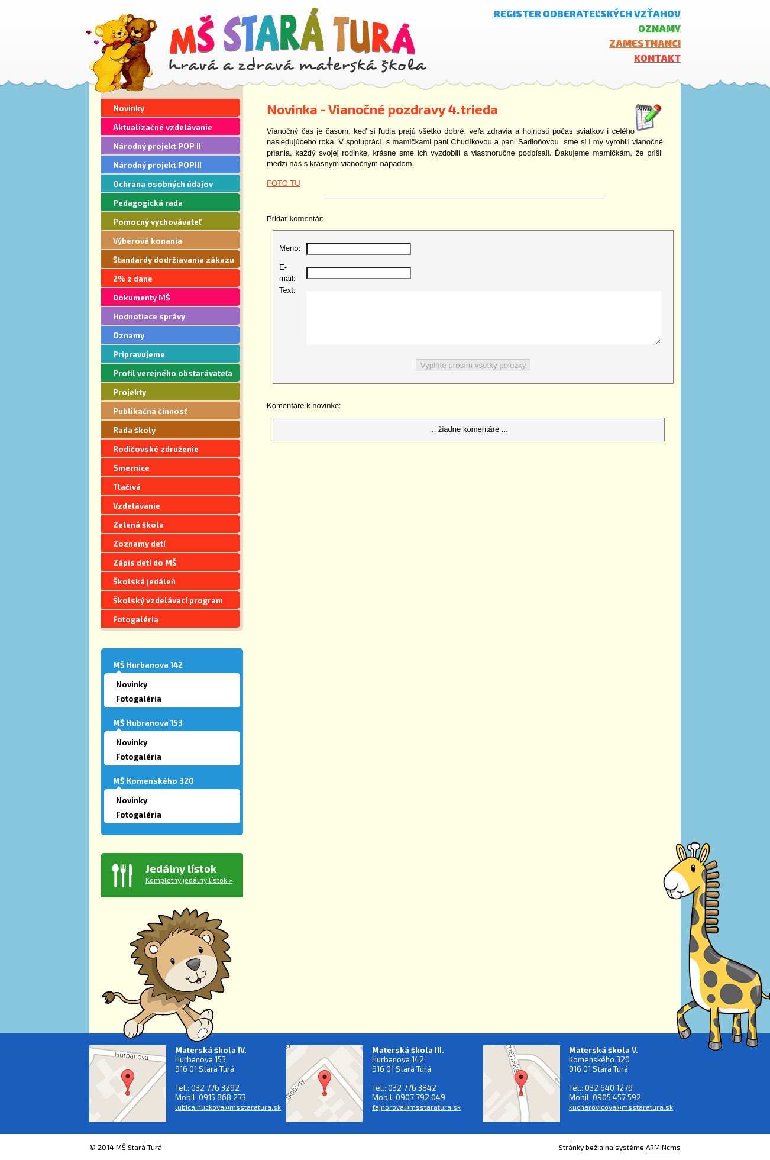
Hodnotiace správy (149, 316)
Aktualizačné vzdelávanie (162, 127)
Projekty (129, 392)
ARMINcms (663, 1147)
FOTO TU (283, 183)
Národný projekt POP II (157, 146)
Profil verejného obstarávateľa (172, 373)
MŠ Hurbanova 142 (148, 665)
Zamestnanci (645, 43)
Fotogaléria (135, 619)
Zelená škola (138, 524)
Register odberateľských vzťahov (587, 13)
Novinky (128, 108)
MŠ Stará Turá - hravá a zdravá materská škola (297, 40)
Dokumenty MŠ (141, 297)
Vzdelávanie (136, 505)
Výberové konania (147, 240)
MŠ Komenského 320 (153, 781)
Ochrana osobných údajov (163, 184)
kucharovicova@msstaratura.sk (621, 1107)
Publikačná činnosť (150, 411)
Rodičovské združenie (156, 449)
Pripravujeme (139, 354)
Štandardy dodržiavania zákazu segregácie (173, 261)
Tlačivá (127, 487)
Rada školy (134, 430)
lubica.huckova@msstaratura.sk (228, 1107)
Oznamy (659, 28)
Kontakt (657, 57)
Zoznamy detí (139, 543)
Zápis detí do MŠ (145, 562)
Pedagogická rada (148, 203)
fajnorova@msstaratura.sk (416, 1107)
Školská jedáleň (144, 581)
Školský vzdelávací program (168, 600)
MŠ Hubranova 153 (148, 723)
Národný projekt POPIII (157, 165)
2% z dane (133, 278)
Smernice (131, 468)
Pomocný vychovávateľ (157, 222)
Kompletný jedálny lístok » (188, 879)
